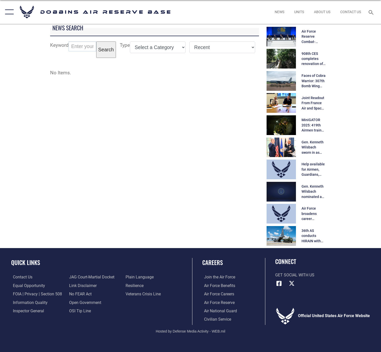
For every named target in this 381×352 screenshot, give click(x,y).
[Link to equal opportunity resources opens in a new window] (27, 285)
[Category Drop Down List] (158, 47)
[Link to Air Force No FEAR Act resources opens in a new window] (80, 294)
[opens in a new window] (279, 12)
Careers (212, 262)
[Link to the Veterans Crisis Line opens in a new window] (143, 294)
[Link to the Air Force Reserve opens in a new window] (217, 302)
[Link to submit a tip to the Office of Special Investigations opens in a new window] (79, 310)
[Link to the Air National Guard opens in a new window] (218, 310)
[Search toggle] (371, 12)
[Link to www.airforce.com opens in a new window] (217, 277)
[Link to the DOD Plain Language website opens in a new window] (140, 277)
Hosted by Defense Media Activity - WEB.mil (190, 331)
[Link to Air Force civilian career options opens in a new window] (215, 319)
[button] (8, 12)
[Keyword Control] (82, 46)
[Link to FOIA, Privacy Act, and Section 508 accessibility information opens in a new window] (35, 294)
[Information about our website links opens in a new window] (82, 285)
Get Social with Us (294, 275)
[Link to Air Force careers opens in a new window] (217, 294)
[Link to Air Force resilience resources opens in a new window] (135, 285)
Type (125, 45)
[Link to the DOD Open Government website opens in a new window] (85, 302)
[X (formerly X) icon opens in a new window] (291, 283)
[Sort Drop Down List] (222, 47)
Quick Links (25, 262)
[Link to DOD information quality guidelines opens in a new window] (28, 302)
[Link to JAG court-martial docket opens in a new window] (91, 277)
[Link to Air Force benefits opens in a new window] (217, 285)
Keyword (59, 45)
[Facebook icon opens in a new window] (279, 283)
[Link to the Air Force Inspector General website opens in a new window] (26, 310)
